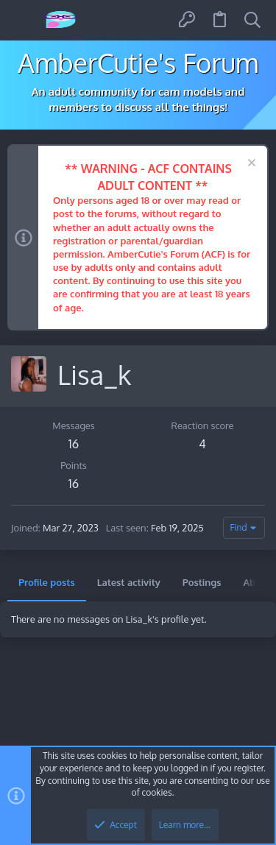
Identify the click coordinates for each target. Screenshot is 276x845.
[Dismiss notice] (250, 164)
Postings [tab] (202, 582)
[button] (23, 20)
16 (73, 443)
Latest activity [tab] (128, 582)
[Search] (252, 20)
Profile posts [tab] (46, 582)
